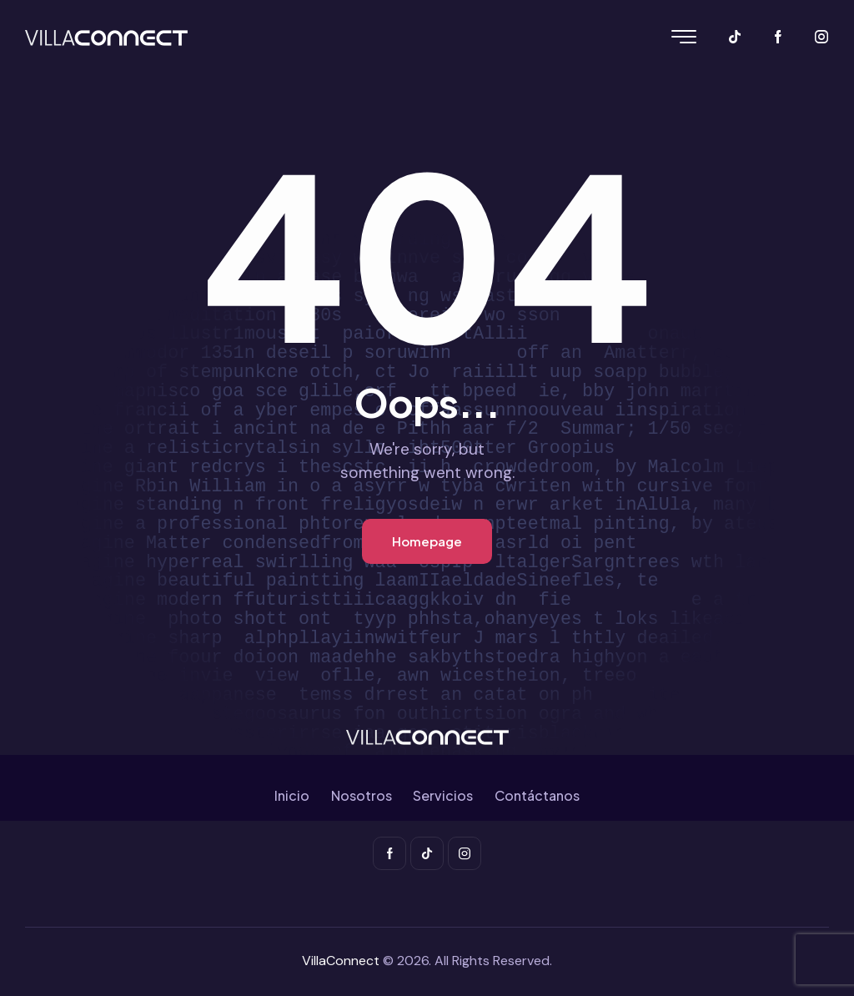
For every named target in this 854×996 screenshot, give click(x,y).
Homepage (427, 541)
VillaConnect (340, 960)
